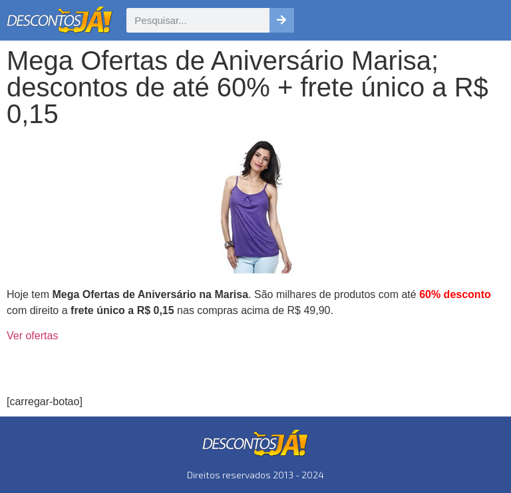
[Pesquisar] (281, 20)
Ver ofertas (32, 335)
